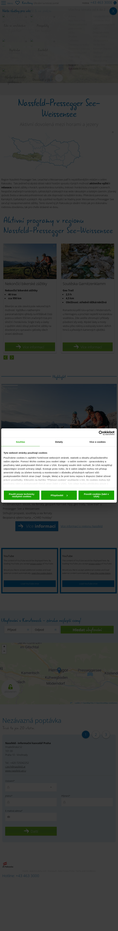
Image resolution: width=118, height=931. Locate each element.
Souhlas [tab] (20, 442)
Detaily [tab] (59, 442)
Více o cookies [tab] (97, 442)
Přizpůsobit (59, 495)
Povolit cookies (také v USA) (96, 495)
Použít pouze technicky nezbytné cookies (21, 495)
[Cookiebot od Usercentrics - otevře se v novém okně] (101, 433)
